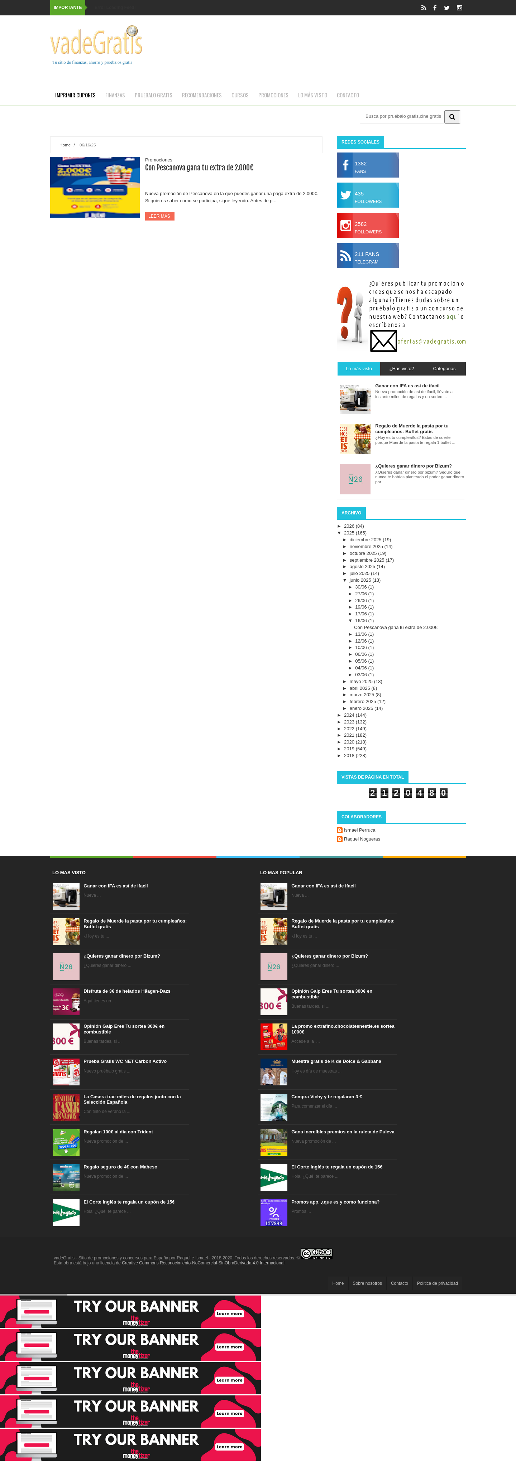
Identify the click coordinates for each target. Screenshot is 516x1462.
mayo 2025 (362, 681)
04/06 (361, 668)
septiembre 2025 (368, 560)
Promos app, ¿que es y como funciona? (335, 1202)
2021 (350, 735)
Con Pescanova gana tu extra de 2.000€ (199, 167)
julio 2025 (360, 573)
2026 (350, 526)
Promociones (273, 95)
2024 (350, 715)
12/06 (361, 641)
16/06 (361, 620)
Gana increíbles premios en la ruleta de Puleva (343, 1131)
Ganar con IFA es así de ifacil (115, 886)
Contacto (348, 95)
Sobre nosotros (367, 1283)
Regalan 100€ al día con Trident (118, 1131)
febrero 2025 (363, 701)
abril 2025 (361, 688)
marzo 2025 (363, 694)
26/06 (361, 600)
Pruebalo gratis (153, 95)
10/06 (361, 647)
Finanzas (115, 95)
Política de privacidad (437, 1283)
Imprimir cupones (75, 95)
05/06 (361, 661)
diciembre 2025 (366, 539)
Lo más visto (312, 95)
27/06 (361, 593)
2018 (350, 755)
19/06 (361, 607)
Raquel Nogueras (362, 839)
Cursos (240, 95)
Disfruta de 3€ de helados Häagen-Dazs (127, 991)
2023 (350, 722)
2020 (350, 742)
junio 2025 (361, 580)
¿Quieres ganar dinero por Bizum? (121, 956)
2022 (350, 728)
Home (65, 144)
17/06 (361, 613)
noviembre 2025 (367, 546)
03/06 (361, 674)
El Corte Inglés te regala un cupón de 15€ (129, 1202)
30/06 (361, 587)
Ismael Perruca (359, 830)
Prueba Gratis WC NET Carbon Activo (125, 1061)
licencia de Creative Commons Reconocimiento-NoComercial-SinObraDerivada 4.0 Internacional (192, 1262)
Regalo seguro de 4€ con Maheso (120, 1167)
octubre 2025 (364, 553)
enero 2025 (362, 708)
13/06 (361, 634)
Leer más (159, 216)
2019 (350, 748)
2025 (350, 533)
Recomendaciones (202, 95)
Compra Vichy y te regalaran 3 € (326, 1096)
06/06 (361, 654)
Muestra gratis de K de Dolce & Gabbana (336, 1061)
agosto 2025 (363, 566)
